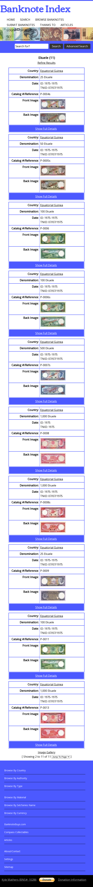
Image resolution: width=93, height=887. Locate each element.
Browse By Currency (15, 813)
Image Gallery (46, 752)
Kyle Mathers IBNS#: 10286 (19, 880)
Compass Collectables (16, 832)
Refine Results (46, 63)
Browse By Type (13, 786)
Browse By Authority (15, 778)
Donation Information (72, 880)
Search (25, 20)
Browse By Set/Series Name (19, 805)
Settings (8, 859)
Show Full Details (46, 129)
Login (11, 30)
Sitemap (8, 867)
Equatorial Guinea (51, 71)
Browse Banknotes (49, 20)
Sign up (25, 30)
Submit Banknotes (21, 25)
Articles (67, 25)
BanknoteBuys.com (15, 824)
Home (11, 20)
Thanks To (47, 25)
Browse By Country (15, 770)
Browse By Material (15, 797)
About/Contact (12, 851)
